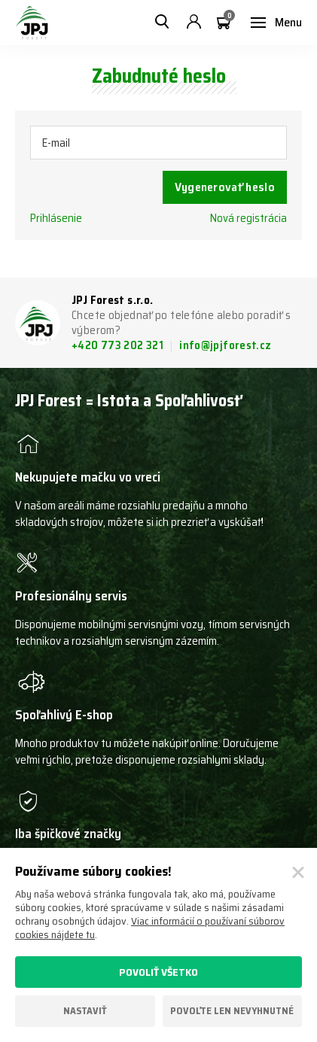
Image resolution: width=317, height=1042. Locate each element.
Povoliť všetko (158, 972)
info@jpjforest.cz (225, 345)
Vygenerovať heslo (225, 187)
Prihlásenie (56, 218)
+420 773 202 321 (119, 345)
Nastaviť (85, 1011)
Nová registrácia (248, 218)
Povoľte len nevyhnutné (232, 1011)
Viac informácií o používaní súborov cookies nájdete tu (150, 928)
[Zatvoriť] (298, 873)
